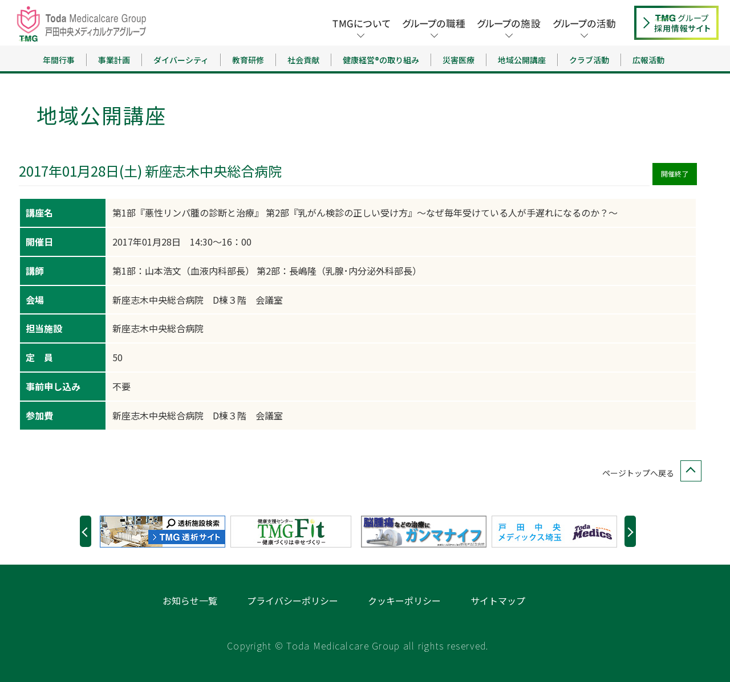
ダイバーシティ (181, 60)
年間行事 (59, 60)
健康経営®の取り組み (381, 60)
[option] (165, 532)
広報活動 (648, 60)
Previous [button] (85, 531)
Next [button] (630, 531)
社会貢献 (303, 60)
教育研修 (248, 60)
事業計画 (114, 60)
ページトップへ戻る (649, 473)
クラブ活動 (589, 60)
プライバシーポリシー (292, 600)
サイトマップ (498, 600)
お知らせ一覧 (190, 600)
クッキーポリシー (404, 600)
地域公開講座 (522, 60)
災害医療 (458, 60)
